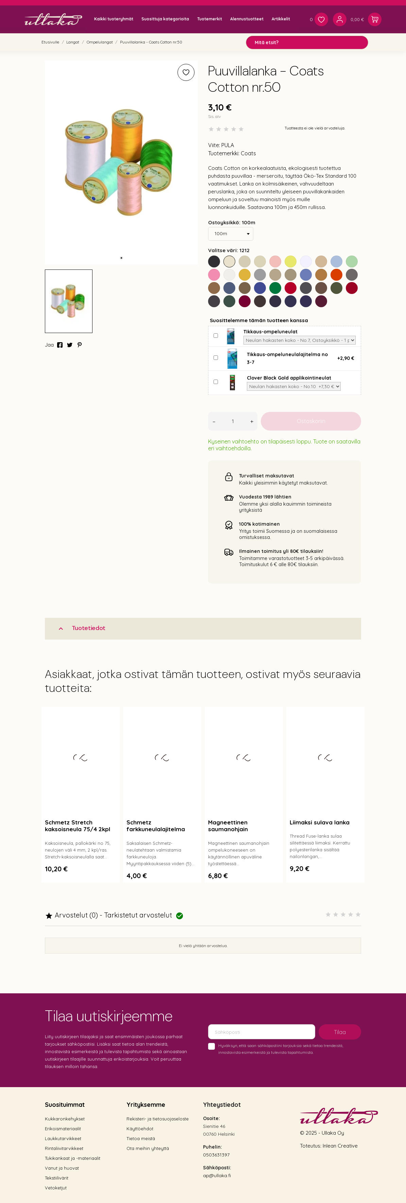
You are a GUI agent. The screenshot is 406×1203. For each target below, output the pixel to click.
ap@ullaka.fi (217, 1175)
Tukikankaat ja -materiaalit (72, 1158)
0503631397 (216, 1155)
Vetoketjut (56, 1187)
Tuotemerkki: (223, 153)
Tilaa (340, 1032)
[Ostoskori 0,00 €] (366, 19)
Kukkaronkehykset (65, 1118)
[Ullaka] (53, 19)
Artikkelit (281, 18)
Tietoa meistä (140, 1138)
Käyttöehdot (139, 1128)
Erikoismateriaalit (63, 1128)
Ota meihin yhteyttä (147, 1148)
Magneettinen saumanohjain (228, 826)
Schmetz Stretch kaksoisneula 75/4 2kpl (77, 826)
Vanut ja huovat (62, 1168)
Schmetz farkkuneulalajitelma (155, 826)
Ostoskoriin (311, 421)
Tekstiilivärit (56, 1178)
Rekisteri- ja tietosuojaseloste (157, 1118)
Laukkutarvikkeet (63, 1138)
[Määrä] (233, 421)
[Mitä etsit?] (307, 42)
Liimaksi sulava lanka (320, 822)
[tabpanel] (121, 162)
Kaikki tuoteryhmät (113, 18)
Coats (248, 153)
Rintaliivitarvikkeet (64, 1148)
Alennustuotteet (247, 18)
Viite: (214, 145)
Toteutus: (311, 1146)
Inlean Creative (340, 1146)
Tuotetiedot (81, 628)
